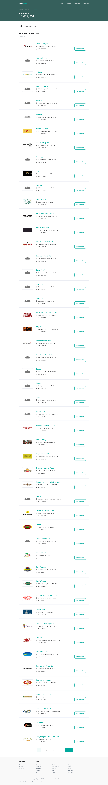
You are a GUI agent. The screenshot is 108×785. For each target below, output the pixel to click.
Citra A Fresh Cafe (42, 652)
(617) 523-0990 (42, 77)
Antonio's (39, 157)
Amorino (39, 114)
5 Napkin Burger (42, 44)
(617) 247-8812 (42, 544)
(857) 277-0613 (42, 628)
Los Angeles (39, 766)
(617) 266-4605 (42, 317)
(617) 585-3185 (42, 119)
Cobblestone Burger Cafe (45, 666)
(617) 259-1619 (42, 388)
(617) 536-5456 (42, 289)
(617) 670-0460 (42, 416)
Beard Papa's (40, 270)
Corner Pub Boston (43, 722)
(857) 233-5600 (42, 303)
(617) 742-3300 (42, 346)
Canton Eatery (41, 525)
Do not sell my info (60, 779)
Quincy (69, 766)
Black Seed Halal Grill (44, 355)
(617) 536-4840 (42, 586)
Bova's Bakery (41, 440)
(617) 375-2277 (42, 49)
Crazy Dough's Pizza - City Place (47, 737)
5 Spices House (41, 58)
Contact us (86, 3)
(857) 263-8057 (42, 671)
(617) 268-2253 (42, 487)
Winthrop (38, 768)
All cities (68, 3)
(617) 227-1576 (42, 614)
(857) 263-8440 (42, 261)
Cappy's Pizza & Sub (43, 539)
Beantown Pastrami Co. (44, 242)
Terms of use (23, 779)
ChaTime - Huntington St (45, 623)
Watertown (70, 770)
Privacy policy (34, 779)
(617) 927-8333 (42, 190)
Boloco (38, 369)
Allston (53, 772)
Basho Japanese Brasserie (46, 213)
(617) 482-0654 (42, 105)
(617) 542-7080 (42, 727)
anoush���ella (42, 143)
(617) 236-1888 (42, 643)
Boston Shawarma (42, 411)
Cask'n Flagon (41, 581)
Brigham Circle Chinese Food (46, 454)
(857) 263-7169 (42, 275)
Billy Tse (39, 327)
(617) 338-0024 (42, 360)
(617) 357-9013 (42, 374)
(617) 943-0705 (42, 247)
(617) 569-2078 (42, 529)
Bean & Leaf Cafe (42, 228)
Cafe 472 (39, 496)
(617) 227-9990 (42, 332)
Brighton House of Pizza (45, 468)
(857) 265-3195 (42, 148)
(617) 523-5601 (42, 445)
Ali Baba (39, 100)
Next (69, 750)
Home (62, 3)
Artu (37, 171)
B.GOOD (39, 185)
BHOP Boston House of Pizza (47, 312)
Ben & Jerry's (40, 284)
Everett (38, 770)
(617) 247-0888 (42, 515)
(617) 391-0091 (42, 742)
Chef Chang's (41, 638)
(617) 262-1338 (42, 218)
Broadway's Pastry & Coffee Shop (48, 482)
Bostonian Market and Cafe (46, 426)
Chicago (70, 765)
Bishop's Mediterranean (44, 341)
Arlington (54, 770)
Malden (69, 768)
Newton (54, 768)
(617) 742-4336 (42, 176)
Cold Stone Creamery (44, 680)
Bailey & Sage (41, 199)
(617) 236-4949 (42, 501)
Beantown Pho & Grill (44, 256)
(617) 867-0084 (42, 699)
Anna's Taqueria (42, 129)
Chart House (40, 609)
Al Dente (39, 72)
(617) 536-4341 (42, 572)
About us (77, 3)
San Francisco (55, 766)
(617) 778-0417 (42, 430)
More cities (70, 772)
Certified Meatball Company (46, 595)
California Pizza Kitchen (45, 510)
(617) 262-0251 (42, 685)
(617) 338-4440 (42, 91)
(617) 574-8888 (42, 63)
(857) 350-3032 (42, 204)
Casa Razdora (41, 553)
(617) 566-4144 (42, 713)
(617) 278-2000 (42, 459)
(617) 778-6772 (42, 402)
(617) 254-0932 (42, 473)
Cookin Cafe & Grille (43, 708)
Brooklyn (54, 765)
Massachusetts (27, 9)
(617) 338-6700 (42, 558)
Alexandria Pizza (42, 86)
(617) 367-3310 (42, 162)
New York (38, 765)
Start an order (80, 48)
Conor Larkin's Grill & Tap (45, 694)
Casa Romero (41, 567)
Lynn (37, 772)
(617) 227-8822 (42, 134)
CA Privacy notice (46, 779)
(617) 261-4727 (42, 233)
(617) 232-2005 (42, 657)
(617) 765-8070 (42, 600)
